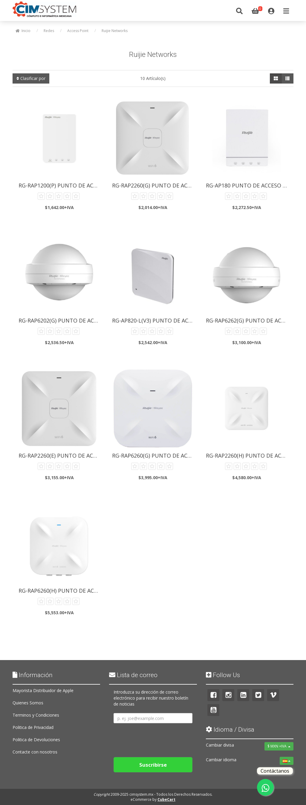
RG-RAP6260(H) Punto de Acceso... (61, 590)
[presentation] (159, 738)
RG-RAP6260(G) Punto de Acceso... (154, 455)
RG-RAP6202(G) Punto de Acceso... (61, 320)
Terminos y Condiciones (36, 715)
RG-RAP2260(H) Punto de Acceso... (248, 455)
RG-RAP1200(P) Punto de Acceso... (61, 185)
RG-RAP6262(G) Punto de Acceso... (248, 320)
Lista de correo (133, 675)
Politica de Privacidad (33, 727)
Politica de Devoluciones (36, 739)
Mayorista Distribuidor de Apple (43, 690)
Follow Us (223, 675)
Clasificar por (30, 78)
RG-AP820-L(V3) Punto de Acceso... (154, 320)
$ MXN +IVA (278, 746)
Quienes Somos (28, 703)
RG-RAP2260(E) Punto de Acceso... (61, 455)
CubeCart (166, 799)
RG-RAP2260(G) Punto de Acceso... (154, 185)
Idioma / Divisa (230, 729)
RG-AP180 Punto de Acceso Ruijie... (248, 185)
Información (33, 675)
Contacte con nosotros (35, 752)
